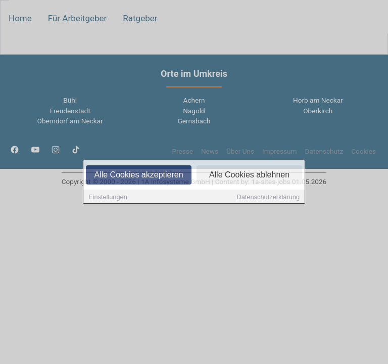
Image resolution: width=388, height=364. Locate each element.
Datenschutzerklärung (268, 197)
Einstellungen (107, 197)
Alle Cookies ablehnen (249, 175)
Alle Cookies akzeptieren (138, 175)
